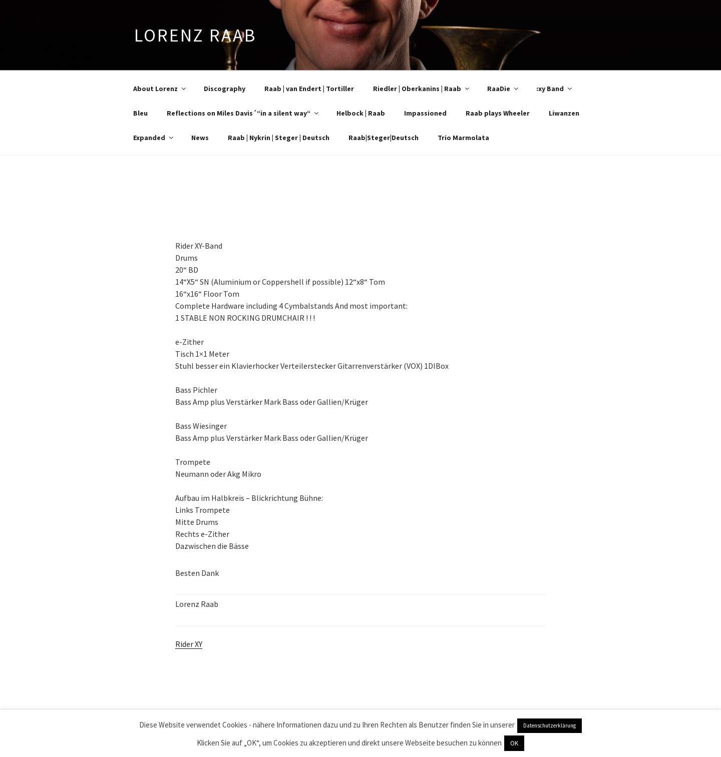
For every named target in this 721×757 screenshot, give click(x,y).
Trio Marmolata (463, 137)
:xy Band (554, 88)
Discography (224, 88)
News (200, 137)
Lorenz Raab (195, 35)
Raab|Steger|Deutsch (383, 137)
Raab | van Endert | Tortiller (309, 88)
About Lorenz (160, 88)
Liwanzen (564, 113)
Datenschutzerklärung (549, 725)
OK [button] (514, 743)
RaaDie (503, 88)
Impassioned (425, 113)
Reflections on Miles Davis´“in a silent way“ (243, 113)
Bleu (140, 113)
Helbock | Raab (360, 113)
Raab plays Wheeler (498, 113)
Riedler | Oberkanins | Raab (422, 88)
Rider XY (188, 644)
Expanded (154, 137)
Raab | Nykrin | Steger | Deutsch (278, 137)
